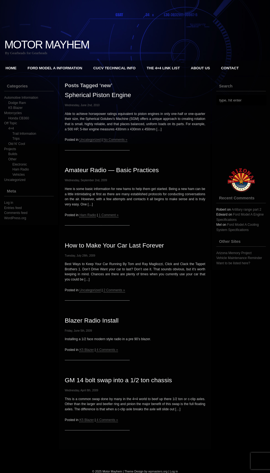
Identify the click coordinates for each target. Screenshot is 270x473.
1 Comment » (108, 215)
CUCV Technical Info (114, 68)
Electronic (19, 164)
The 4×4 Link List (163, 68)
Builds (12, 154)
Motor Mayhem (46, 44)
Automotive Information (21, 98)
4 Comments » (107, 350)
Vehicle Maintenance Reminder (239, 258)
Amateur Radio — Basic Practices (112, 170)
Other (12, 159)
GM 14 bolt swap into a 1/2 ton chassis (118, 380)
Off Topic (10, 123)
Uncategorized (14, 180)
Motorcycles (13, 113)
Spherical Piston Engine (98, 94)
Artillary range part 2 (246, 209)
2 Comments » (114, 290)
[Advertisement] (135, 457)
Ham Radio (20, 169)
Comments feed (16, 213)
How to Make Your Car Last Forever (114, 245)
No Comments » (116, 140)
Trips (16, 139)
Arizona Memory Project (234, 253)
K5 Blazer (15, 108)
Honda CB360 (18, 118)
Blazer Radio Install (91, 320)
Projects (10, 149)
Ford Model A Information (55, 68)
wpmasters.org (158, 471)
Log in (8, 203)
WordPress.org (15, 218)
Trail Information (24, 134)
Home (11, 68)
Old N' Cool (16, 144)
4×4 (11, 128)
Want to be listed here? (233, 263)
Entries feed (13, 208)
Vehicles (18, 175)
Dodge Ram (17, 103)
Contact (230, 68)
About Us (200, 68)
